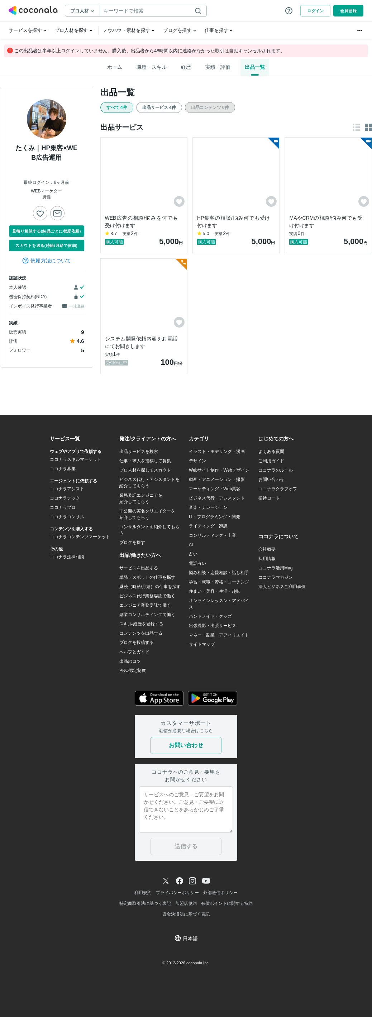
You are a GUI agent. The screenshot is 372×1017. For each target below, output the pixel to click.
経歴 (186, 67)
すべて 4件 (116, 107)
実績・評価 (217, 67)
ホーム (114, 67)
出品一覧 (255, 67)
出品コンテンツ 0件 (210, 107)
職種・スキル (152, 67)
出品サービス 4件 (159, 107)
